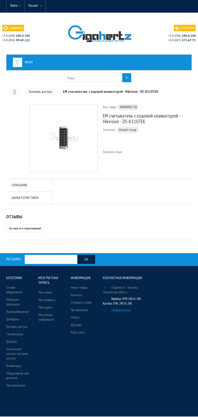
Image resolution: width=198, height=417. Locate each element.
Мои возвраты (46, 300)
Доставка (76, 325)
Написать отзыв (112, 152)
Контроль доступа (16, 327)
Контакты (76, 295)
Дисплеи (11, 342)
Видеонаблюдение (17, 312)
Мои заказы (45, 292)
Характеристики (25, 198)
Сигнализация (14, 334)
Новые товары (79, 288)
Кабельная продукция (13, 302)
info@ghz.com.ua (121, 310)
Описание (19, 185)
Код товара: (110, 107)
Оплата (75, 318)
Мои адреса (45, 307)
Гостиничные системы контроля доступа (17, 354)
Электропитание (16, 386)
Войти (14, 6)
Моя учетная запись (48, 280)
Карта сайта (78, 333)
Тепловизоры (13, 366)
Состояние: (109, 130)
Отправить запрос (81, 303)
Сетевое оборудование (14, 290)
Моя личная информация (46, 317)
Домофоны (13, 320)
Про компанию (79, 310)
